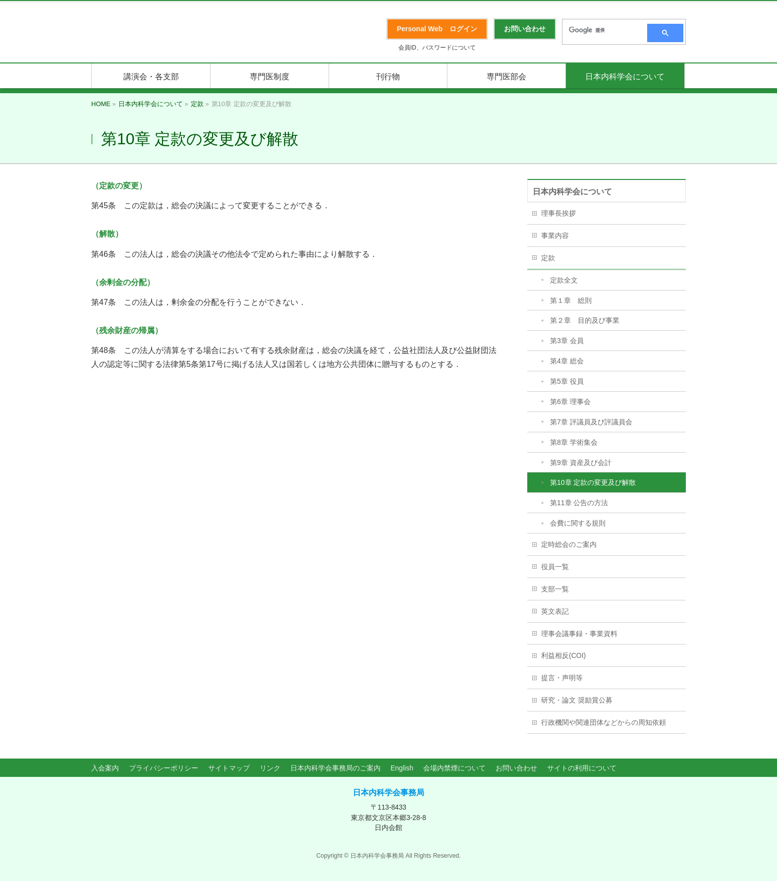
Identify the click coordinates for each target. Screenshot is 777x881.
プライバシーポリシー (163, 768)
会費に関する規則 (578, 523)
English (401, 768)
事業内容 (555, 235)
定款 (548, 258)
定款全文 (564, 280)
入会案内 (105, 768)
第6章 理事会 (570, 402)
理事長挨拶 (558, 213)
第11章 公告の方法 (579, 503)
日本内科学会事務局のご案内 (335, 768)
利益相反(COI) (563, 655)
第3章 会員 (567, 341)
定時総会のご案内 (569, 544)
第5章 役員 (567, 381)
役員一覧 (555, 567)
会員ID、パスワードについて (437, 47)
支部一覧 (555, 589)
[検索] (601, 30)
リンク (270, 768)
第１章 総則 (571, 300)
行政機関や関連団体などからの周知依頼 (603, 722)
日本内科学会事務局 (388, 792)
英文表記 (555, 611)
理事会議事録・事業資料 (579, 634)
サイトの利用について (581, 768)
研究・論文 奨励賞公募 (576, 700)
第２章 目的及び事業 (584, 320)
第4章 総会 (567, 361)
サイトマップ (229, 768)
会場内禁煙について (454, 768)
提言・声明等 (562, 678)
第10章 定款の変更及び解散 (593, 482)
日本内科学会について (572, 191)
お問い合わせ (516, 768)
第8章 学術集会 (574, 442)
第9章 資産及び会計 (580, 463)
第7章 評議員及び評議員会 (591, 422)
